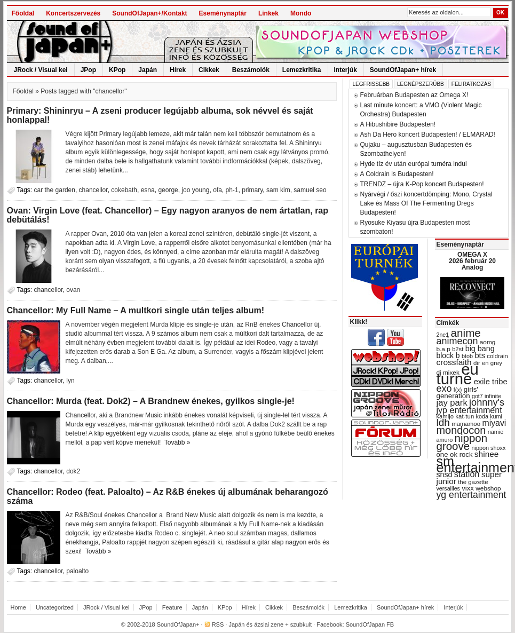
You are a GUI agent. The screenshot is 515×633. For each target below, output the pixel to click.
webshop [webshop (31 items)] (488, 488)
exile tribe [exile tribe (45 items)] (491, 381)
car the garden (54, 190)
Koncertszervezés (73, 13)
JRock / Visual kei (41, 70)
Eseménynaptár (223, 13)
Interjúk (345, 70)
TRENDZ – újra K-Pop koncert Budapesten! (422, 184)
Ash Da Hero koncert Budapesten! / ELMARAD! (427, 134)
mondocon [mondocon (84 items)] (461, 430)
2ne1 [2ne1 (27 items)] (443, 334)
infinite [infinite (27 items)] (493, 396)
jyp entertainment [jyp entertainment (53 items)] (469, 410)
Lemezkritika (301, 70)
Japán (147, 70)
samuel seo (310, 190)
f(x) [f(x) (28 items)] (458, 389)
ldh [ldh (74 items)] (443, 422)
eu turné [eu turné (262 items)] (458, 373)
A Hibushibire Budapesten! (397, 124)
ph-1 (232, 190)
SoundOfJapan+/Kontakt (149, 13)
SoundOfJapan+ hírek (403, 70)
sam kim (278, 190)
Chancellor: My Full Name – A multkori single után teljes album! (135, 310)
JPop (88, 70)
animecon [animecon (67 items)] (457, 341)
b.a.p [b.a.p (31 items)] (443, 349)
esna (148, 190)
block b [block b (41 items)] (448, 355)
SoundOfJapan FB (370, 624)
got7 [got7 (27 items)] (477, 396)
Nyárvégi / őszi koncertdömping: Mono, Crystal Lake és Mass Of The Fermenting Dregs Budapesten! (426, 203)
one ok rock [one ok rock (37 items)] (455, 454)
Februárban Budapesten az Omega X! (414, 95)
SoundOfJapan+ (178, 624)
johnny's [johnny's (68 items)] (486, 402)
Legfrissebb (371, 84)
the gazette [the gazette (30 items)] (473, 482)
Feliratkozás (471, 84)
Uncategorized (55, 607)
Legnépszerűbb (420, 84)
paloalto (77, 571)
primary (252, 190)
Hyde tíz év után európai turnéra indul (413, 164)
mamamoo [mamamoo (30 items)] (465, 424)
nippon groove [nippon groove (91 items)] (462, 442)
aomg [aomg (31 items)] (488, 342)
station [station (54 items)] (467, 474)
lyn (70, 380)
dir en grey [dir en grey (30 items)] (487, 363)
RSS (218, 624)
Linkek (268, 13)
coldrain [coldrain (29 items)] (497, 356)
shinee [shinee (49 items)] (486, 453)
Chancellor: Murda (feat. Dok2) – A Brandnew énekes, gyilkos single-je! (151, 401)
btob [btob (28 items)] (467, 356)
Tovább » (177, 442)
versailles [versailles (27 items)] (448, 488)
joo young (195, 190)
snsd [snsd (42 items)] (445, 474)
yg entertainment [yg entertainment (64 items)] (471, 494)
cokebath (124, 190)
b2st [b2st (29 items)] (457, 349)
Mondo (300, 13)
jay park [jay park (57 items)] (452, 403)
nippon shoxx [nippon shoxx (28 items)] (488, 448)
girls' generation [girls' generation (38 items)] (457, 392)
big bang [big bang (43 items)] (480, 348)
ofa (217, 190)
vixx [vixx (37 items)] (468, 488)
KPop (117, 70)
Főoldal (23, 13)
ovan (73, 290)
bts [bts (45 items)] (479, 355)
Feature (172, 607)
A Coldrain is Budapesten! (397, 174)
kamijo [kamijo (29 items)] (445, 416)
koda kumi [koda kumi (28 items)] (489, 416)
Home (18, 607)
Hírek (178, 70)
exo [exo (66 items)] (444, 388)
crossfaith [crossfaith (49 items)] (454, 362)
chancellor (93, 190)
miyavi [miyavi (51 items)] (494, 423)
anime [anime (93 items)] (466, 333)
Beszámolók (251, 70)
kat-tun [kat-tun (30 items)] (464, 416)
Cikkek (209, 70)
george (168, 190)
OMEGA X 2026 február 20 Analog (472, 261)
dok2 (73, 471)
